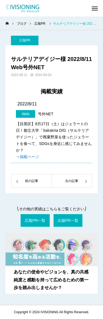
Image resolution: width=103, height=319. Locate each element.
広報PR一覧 (35, 220)
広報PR (24, 40)
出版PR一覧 (68, 220)
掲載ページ (29, 157)
